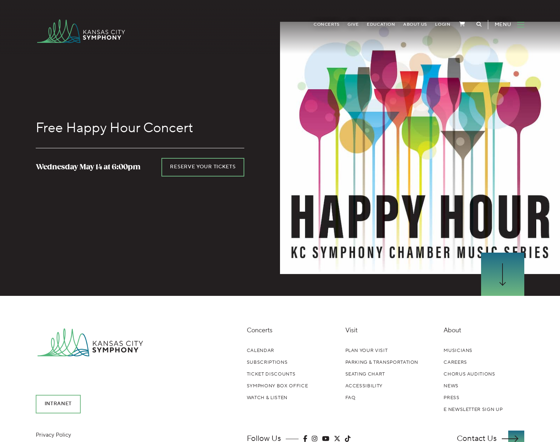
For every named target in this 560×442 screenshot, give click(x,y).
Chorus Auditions (469, 374)
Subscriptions (267, 362)
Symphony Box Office (277, 386)
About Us (415, 24)
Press (451, 398)
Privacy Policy (53, 434)
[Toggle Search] (478, 24)
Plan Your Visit (366, 350)
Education (381, 24)
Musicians (458, 350)
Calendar (260, 350)
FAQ (350, 398)
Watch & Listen (267, 398)
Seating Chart (365, 374)
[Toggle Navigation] (506, 24)
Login (442, 24)
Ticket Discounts (271, 374)
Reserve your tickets (202, 167)
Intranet (58, 404)
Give (353, 24)
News (451, 386)
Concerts (327, 24)
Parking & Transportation (382, 362)
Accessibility (363, 386)
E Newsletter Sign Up (473, 409)
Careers (455, 362)
